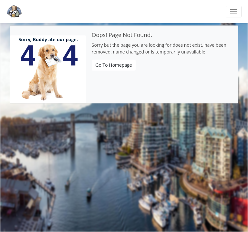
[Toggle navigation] (234, 11)
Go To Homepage (113, 65)
